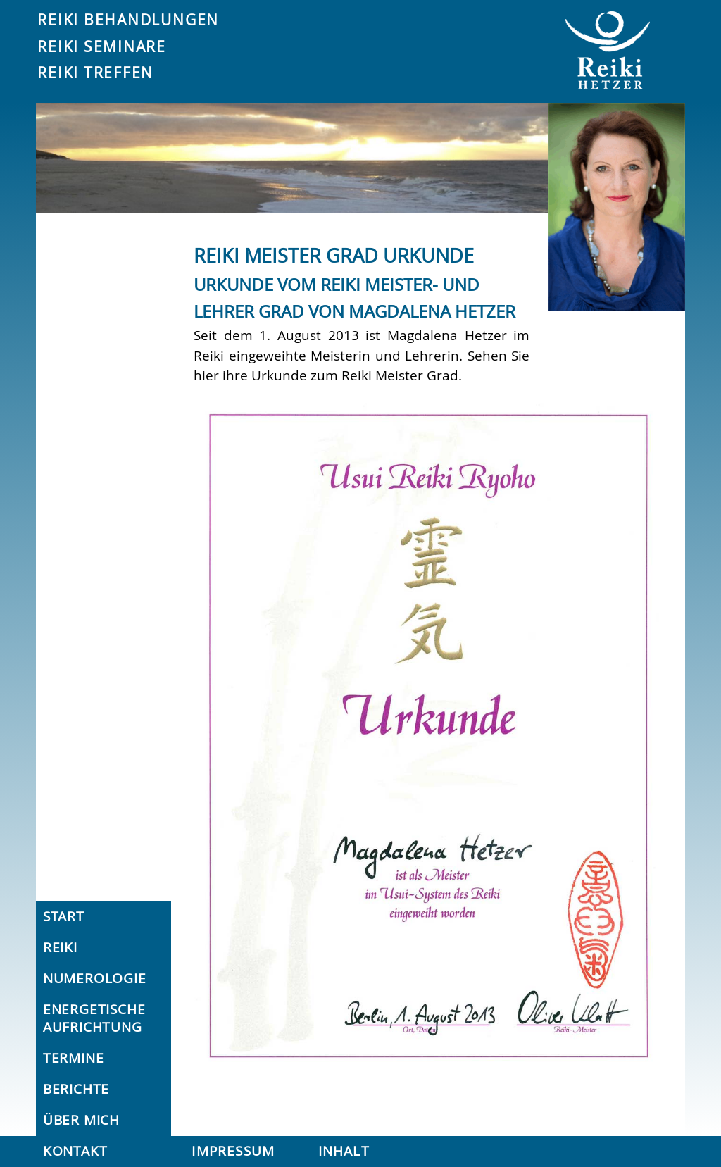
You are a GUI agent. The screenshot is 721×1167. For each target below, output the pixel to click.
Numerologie (94, 978)
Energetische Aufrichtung (94, 1018)
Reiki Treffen (95, 72)
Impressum (233, 1151)
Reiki (60, 947)
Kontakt (75, 1151)
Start (63, 916)
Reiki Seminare (101, 46)
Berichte (76, 1089)
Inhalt (344, 1151)
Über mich (81, 1120)
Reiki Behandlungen (128, 20)
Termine (73, 1058)
